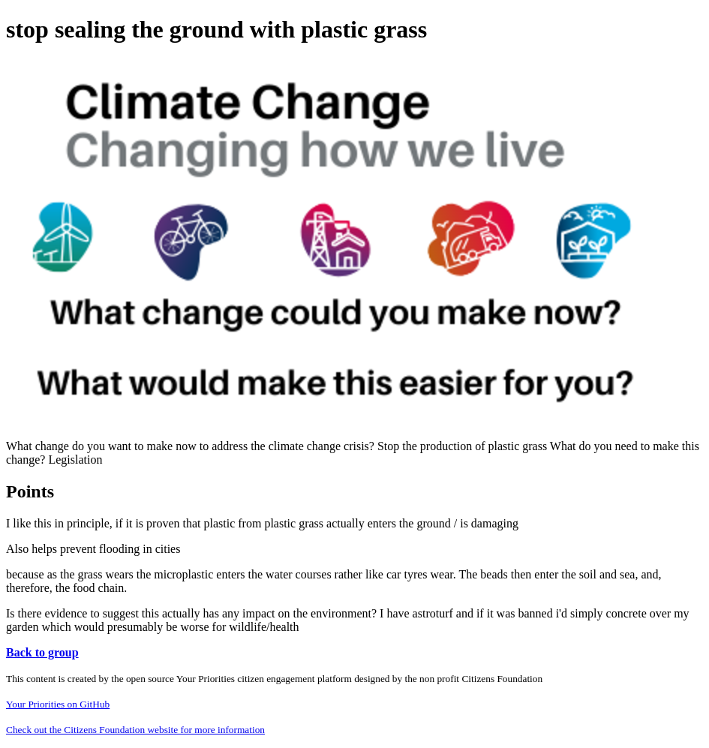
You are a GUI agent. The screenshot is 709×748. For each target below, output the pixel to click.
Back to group (42, 652)
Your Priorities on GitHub (58, 704)
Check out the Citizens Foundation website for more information (135, 729)
